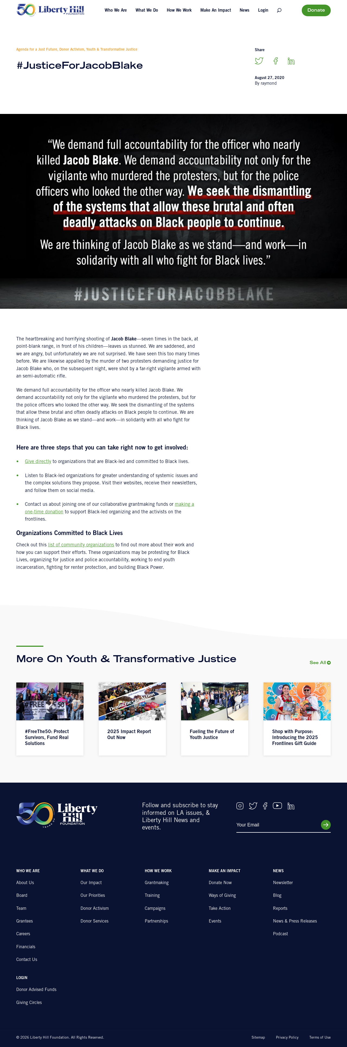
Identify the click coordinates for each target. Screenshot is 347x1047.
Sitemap (258, 1038)
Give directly (38, 462)
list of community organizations (81, 545)
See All (318, 663)
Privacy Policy (287, 1038)
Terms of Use (320, 1038)
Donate (316, 10)
